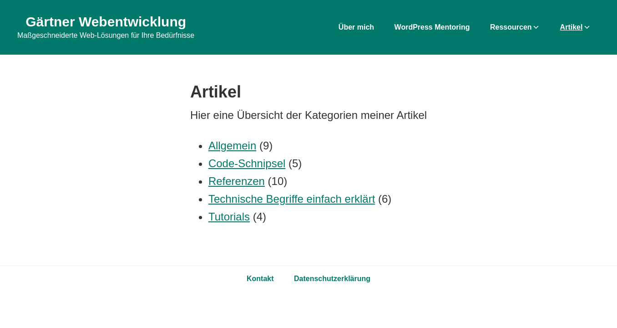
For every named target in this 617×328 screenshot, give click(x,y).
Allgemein (232, 145)
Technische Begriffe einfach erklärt (291, 199)
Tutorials (229, 216)
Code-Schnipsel (246, 163)
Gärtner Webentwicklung (105, 21)
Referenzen (236, 181)
